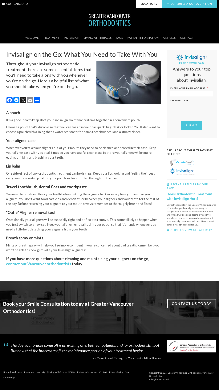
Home (6, 372)
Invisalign (71, 37)
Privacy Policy (116, 372)
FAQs (119, 37)
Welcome (32, 37)
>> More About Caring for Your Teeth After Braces (127, 358)
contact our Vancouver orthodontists (38, 264)
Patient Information (143, 37)
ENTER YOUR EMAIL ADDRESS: (189, 88)
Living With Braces (98, 37)
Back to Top (8, 377)
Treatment (51, 37)
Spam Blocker (179, 100)
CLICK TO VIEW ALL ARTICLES (191, 230)
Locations (149, 3)
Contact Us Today (191, 304)
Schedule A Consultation (191, 3)
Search (128, 372)
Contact (187, 37)
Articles (169, 37)
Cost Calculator (15, 3)
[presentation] (192, 108)
